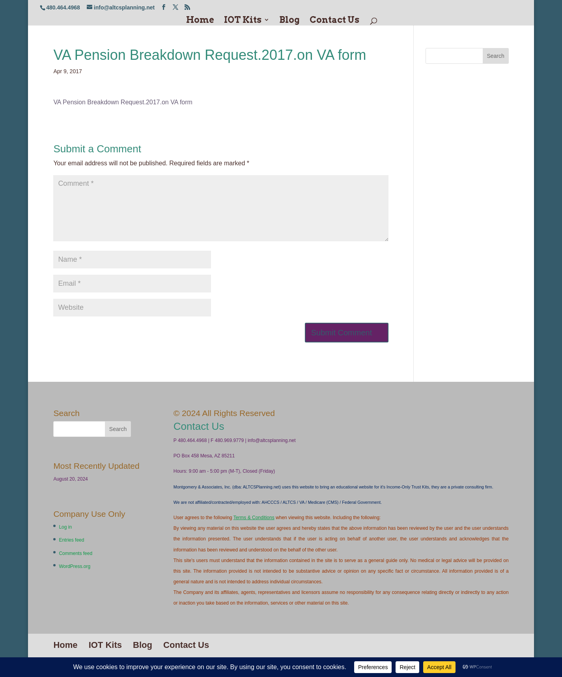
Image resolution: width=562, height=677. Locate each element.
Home (200, 20)
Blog (289, 20)
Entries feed (71, 540)
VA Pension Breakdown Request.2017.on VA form (122, 102)
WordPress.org (74, 566)
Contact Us (334, 20)
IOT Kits (242, 20)
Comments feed (75, 553)
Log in (65, 527)
